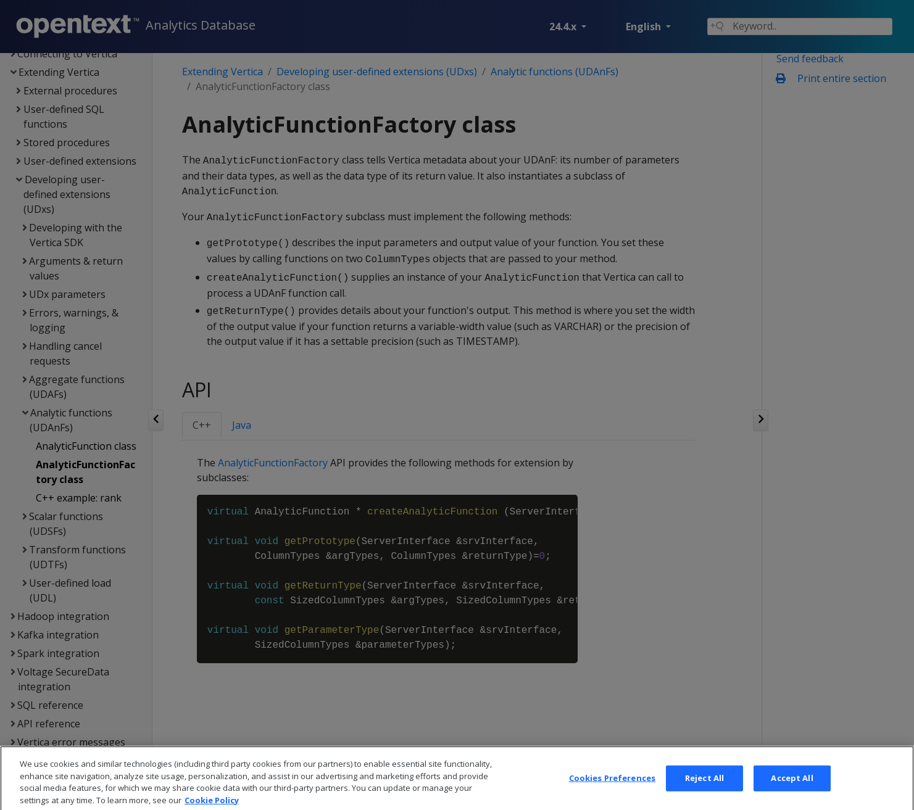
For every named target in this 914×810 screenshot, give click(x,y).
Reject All (704, 788)
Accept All (792, 788)
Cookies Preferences (612, 788)
